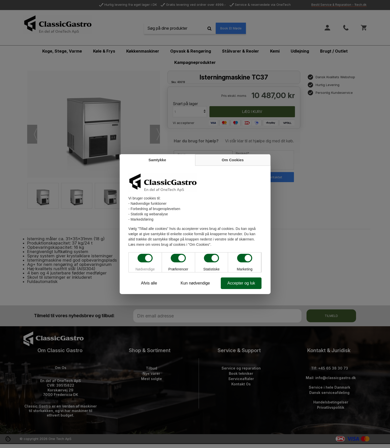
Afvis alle (149, 283)
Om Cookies (233, 160)
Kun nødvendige (195, 283)
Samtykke (157, 160)
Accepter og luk (241, 283)
